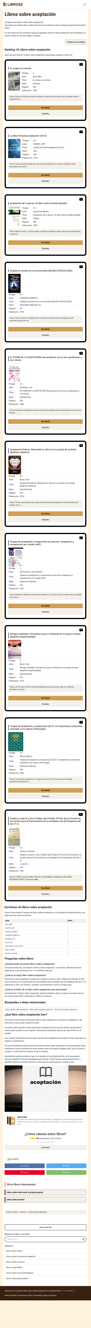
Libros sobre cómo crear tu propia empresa (25, 1192)
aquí (69, 985)
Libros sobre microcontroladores (19, 1273)
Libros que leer (45, 1227)
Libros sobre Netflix (14, 1267)
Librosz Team (22, 1117)
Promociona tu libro (24, 1295)
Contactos (52, 1295)
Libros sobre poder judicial (17, 1278)
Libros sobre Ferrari (14, 1251)
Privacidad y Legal (40, 1295)
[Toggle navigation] (85, 4)
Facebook (24, 1166)
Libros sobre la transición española (20, 1256)
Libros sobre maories (16, 1199)
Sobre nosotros (10, 1295)
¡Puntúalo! (45, 1147)
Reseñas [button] (45, 114)
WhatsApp (66, 1172)
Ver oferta (45, 108)
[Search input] (44, 1239)
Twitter (66, 1166)
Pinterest (25, 1172)
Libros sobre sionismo (15, 1262)
